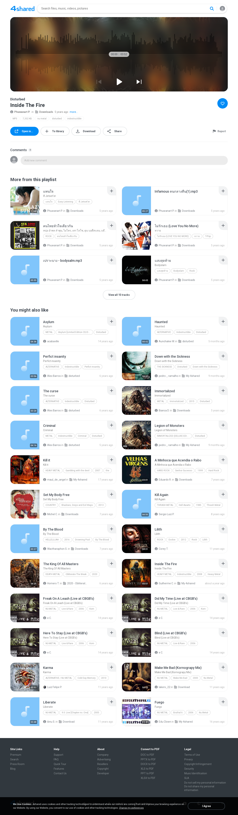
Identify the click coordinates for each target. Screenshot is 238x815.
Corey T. (161, 548)
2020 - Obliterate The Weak (75, 583)
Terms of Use (192, 754)
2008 (199, 574)
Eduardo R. (163, 479)
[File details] (24, 200)
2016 (67, 539)
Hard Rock (163, 470)
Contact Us (60, 773)
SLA (186, 778)
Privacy (188, 759)
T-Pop (208, 236)
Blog (12, 768)
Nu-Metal (51, 609)
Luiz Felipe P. (52, 687)
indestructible (74, 118)
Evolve (172, 539)
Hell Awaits (184, 505)
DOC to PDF (147, 754)
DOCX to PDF (148, 764)
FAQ (56, 759)
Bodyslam (178, 271)
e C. (47, 617)
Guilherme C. (164, 583)
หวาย (197, 236)
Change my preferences (131, 808)
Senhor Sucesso (183, 470)
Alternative (164, 332)
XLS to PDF (147, 768)
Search (14, 759)
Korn (91, 609)
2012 (183, 539)
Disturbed (101, 332)
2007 (97, 470)
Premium (15, 754)
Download (182, 687)
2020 (94, 574)
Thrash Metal (165, 505)
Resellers (102, 764)
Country (51, 505)
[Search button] (211, 8)
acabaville (51, 341)
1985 (198, 505)
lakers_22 (162, 687)
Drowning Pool (82, 539)
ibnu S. (49, 721)
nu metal (41, 118)
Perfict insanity (92, 366)
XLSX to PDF (148, 778)
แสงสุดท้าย (162, 271)
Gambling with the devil (77, 470)
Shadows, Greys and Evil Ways (77, 505)
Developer (103, 773)
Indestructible (183, 332)
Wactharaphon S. (55, 548)
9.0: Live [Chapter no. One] (75, 712)
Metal (49, 332)
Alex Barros (52, 375)
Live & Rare (67, 609)
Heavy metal (53, 470)
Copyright (103, 768)
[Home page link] (22, 8)
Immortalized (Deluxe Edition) (174, 436)
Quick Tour (60, 764)
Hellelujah (52, 539)
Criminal (82, 436)
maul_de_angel (54, 479)
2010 (103, 678)
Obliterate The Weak (76, 574)
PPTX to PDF (148, 759)
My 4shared (191, 375)
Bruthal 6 (178, 712)
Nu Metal (162, 678)
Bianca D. (162, 410)
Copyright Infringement (198, 764)
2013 (101, 505)
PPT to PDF (147, 773)
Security (189, 768)
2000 (195, 678)
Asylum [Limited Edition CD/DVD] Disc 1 (75, 332)
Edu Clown (163, 721)
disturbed (57, 118)
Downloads (44, 111)
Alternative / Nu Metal (59, 678)
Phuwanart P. (20, 111)
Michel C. (50, 514)
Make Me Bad (180, 678)
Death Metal (53, 574)
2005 (96, 712)
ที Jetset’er (84, 201)
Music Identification (195, 773)
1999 (200, 470)
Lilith (204, 539)
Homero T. (51, 583)
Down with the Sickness (205, 366)
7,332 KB (27, 118)
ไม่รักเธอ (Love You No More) (173, 236)
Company (103, 754)
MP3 (15, 118)
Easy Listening (65, 201)
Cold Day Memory (87, 678)
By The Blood (102, 539)
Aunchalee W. (165, 341)
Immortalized (177, 401)
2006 (81, 609)
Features (59, 768)
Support (58, 754)
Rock (49, 236)
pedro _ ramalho (166, 375)
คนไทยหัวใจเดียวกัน (67, 236)
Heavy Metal (164, 574)
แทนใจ (49, 201)
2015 (191, 401)
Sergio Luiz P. (164, 514)
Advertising (104, 759)
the (107, 470)
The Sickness (164, 366)
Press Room (17, 764)
